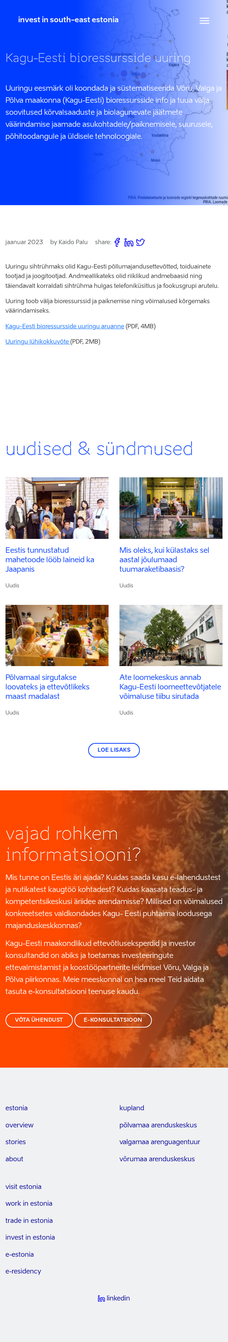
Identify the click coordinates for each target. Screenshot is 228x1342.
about (14, 1159)
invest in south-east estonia (68, 20)
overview (19, 1125)
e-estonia (19, 1255)
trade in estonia (29, 1221)
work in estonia (28, 1204)
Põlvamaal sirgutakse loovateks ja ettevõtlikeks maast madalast (47, 687)
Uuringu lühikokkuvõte (37, 342)
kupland (131, 1108)
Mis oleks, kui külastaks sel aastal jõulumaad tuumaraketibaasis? (164, 560)
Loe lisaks (114, 750)
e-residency (23, 1271)
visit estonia (23, 1187)
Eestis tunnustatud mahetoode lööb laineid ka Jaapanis (49, 560)
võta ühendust (39, 1020)
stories (15, 1142)
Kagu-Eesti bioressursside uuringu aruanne (64, 327)
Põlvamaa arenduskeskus (158, 1125)
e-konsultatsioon (113, 1020)
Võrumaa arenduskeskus (157, 1159)
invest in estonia (30, 1238)
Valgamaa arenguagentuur (159, 1142)
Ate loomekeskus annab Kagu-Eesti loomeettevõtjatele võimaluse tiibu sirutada (170, 687)
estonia (16, 1108)
